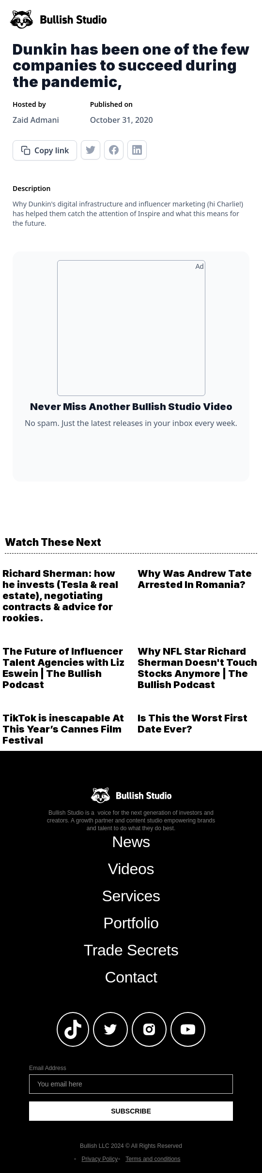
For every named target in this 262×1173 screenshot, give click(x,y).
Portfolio (131, 923)
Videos (131, 869)
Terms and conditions (152, 1159)
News (131, 841)
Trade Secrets (131, 950)
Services (131, 896)
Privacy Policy (99, 1159)
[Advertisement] (131, 331)
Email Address (47, 1068)
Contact (131, 977)
